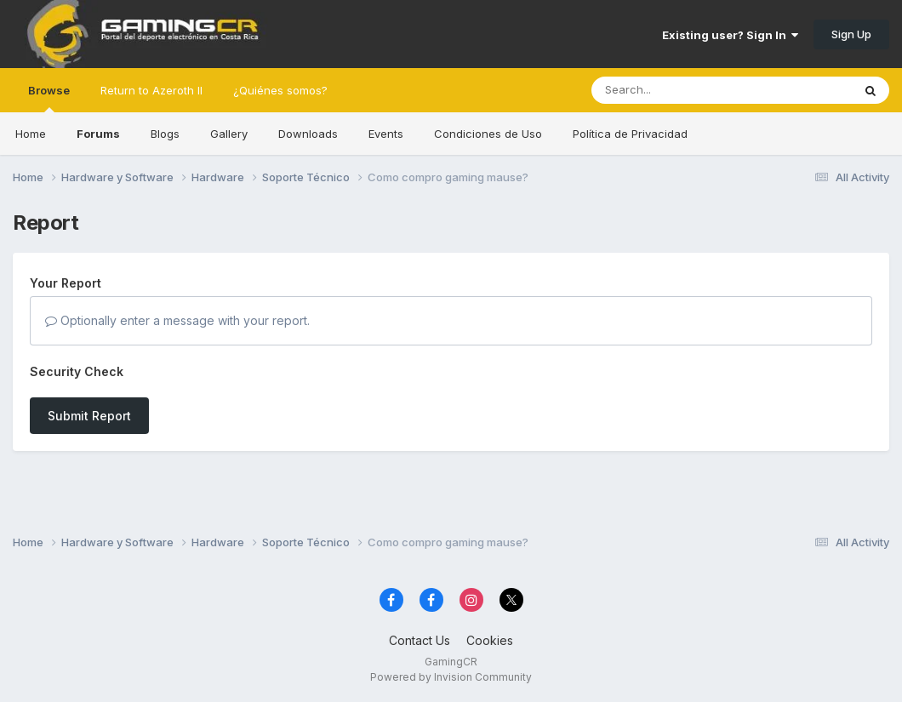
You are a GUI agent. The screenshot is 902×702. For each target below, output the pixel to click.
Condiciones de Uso (488, 133)
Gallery (229, 133)
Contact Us (419, 640)
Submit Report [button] (89, 415)
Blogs (165, 133)
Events (385, 133)
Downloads (308, 133)
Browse (49, 97)
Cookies (489, 640)
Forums (98, 133)
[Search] (675, 90)
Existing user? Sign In (730, 35)
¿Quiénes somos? (280, 90)
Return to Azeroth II (151, 90)
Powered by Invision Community (451, 677)
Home (30, 133)
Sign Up (851, 34)
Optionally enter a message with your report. (177, 320)
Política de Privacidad (630, 133)
